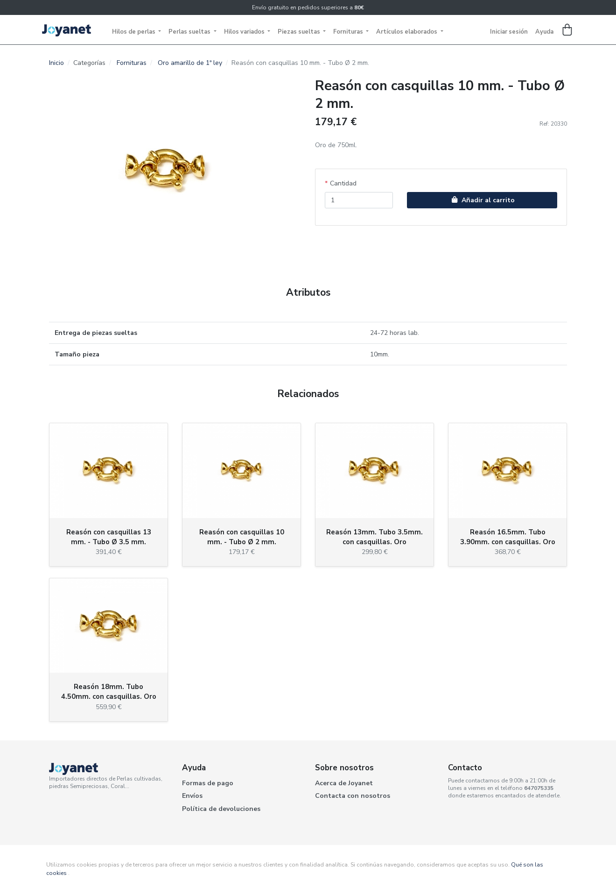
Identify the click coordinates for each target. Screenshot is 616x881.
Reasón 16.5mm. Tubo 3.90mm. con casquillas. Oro (507, 537)
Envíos (192, 795)
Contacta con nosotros (352, 795)
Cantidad (343, 183)
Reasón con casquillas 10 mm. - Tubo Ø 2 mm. (241, 537)
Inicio (56, 62)
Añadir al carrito (482, 200)
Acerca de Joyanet (344, 783)
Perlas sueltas (190, 32)
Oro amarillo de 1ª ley (190, 62)
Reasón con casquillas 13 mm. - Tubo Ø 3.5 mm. (108, 537)
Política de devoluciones (221, 808)
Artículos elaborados (407, 32)
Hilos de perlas (134, 32)
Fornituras (348, 32)
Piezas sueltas (300, 32)
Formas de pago (207, 783)
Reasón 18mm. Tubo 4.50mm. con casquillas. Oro (108, 691)
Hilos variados (245, 32)
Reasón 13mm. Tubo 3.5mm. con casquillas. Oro (374, 537)
